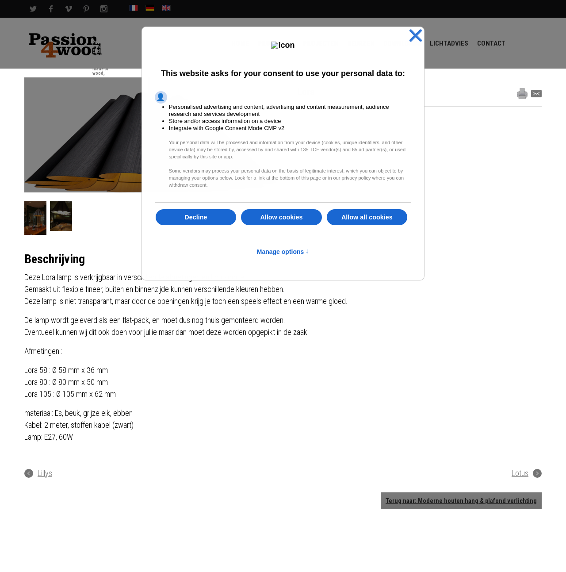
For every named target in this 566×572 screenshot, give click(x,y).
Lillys (45, 473)
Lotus (520, 473)
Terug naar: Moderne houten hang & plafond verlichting (461, 500)
